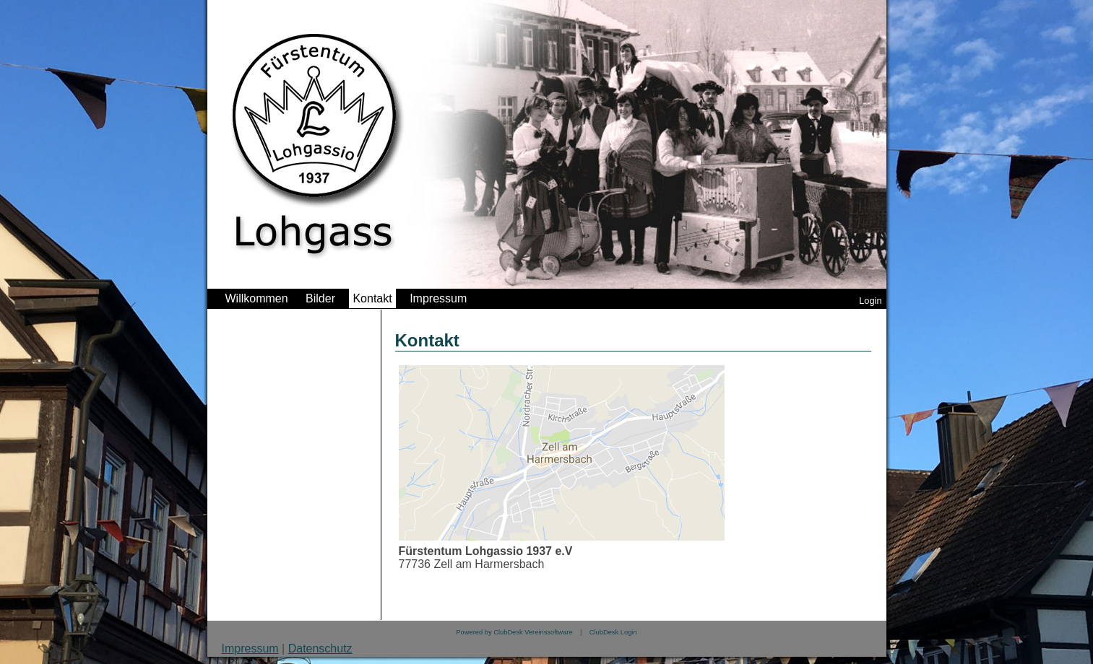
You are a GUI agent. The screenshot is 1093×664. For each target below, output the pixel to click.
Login (870, 300)
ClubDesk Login (613, 632)
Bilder (320, 298)
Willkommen (256, 298)
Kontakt (372, 298)
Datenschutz (320, 648)
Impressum (438, 298)
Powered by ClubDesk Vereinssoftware (514, 632)
